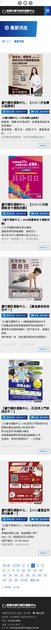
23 (10, 580)
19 (34, 575)
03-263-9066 (14, 620)
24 (16, 580)
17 (22, 575)
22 (4, 580)
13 (41, 570)
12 (35, 570)
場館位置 (38, 613)
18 (28, 575)
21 (45, 575)
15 (10, 575)
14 (4, 575)
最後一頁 (35, 580)
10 (23, 570)
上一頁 (16, 565)
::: (1, 1)
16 (16, 575)
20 (39, 575)
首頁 (6, 41)
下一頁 (24, 580)
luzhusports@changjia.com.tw (24, 627)
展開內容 (44, 145)
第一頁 (6, 565)
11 (29, 570)
